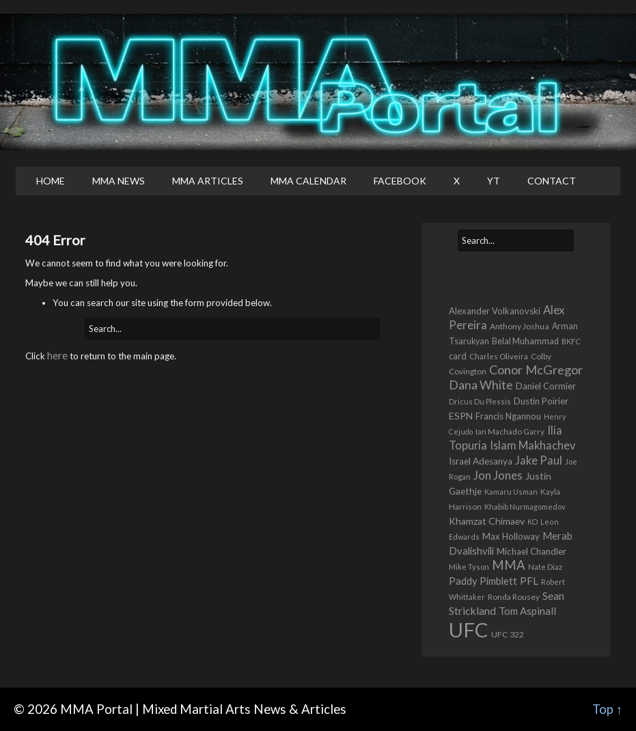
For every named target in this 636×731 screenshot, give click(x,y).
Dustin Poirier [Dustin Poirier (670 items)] (541, 401)
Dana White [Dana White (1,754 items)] (481, 385)
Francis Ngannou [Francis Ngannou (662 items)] (508, 416)
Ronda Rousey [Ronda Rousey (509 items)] (514, 597)
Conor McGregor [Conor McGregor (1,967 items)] (536, 369)
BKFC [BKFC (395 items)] (571, 341)
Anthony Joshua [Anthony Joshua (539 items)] (519, 326)
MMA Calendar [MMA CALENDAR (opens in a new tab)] (308, 181)
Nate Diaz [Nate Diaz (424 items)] (545, 566)
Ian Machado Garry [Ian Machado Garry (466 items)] (509, 431)
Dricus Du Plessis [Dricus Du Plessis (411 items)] (480, 401)
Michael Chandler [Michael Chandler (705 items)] (531, 551)
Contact (551, 181)
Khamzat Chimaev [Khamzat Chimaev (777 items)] (487, 521)
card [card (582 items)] (458, 356)
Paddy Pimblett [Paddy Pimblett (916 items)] (483, 581)
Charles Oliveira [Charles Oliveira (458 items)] (498, 356)
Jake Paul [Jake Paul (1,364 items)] (538, 460)
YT (493, 181)
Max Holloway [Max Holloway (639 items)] (511, 536)
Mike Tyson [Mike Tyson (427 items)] (469, 566)
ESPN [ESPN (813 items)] (461, 416)
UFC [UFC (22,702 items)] (468, 630)
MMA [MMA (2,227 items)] (508, 565)
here (57, 354)
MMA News (118, 181)
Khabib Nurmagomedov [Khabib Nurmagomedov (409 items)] (525, 506)
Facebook (400, 181)
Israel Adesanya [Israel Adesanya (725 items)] (480, 461)
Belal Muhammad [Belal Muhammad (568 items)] (525, 341)
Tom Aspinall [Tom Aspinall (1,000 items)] (527, 611)
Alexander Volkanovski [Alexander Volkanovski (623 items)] (494, 310)
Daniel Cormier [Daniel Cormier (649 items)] (546, 386)
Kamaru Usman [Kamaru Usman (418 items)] (511, 491)
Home (50, 181)
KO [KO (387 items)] (532, 521)
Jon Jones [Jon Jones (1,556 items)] (498, 475)
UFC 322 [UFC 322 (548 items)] (507, 634)
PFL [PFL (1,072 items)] (529, 581)
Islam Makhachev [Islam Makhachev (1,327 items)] (532, 445)
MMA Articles (207, 181)
